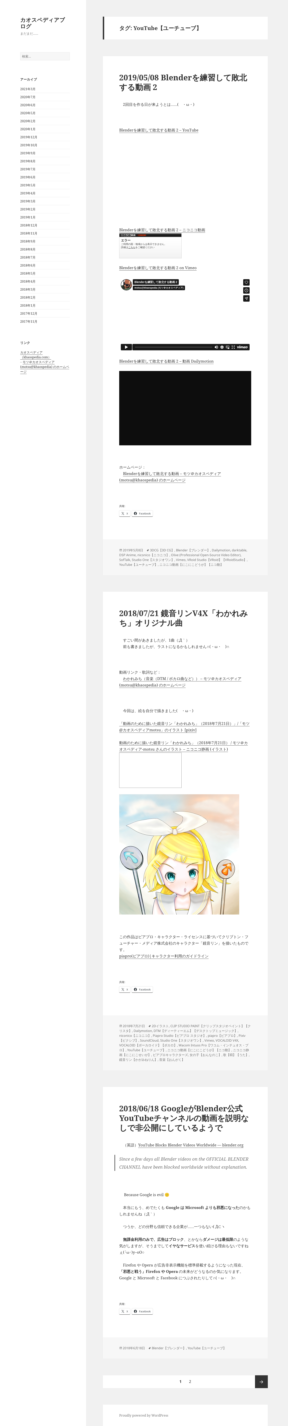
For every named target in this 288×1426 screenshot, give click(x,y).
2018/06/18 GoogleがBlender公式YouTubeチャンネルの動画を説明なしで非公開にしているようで (184, 1118)
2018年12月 (28, 225)
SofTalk (124, 560)
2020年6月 (28, 105)
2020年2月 (28, 121)
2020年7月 (28, 97)
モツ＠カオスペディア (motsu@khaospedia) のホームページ (44, 367)
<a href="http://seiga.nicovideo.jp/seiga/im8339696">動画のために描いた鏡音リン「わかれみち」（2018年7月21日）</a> (150, 770)
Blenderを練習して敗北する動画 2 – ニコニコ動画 (162, 229)
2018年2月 (28, 297)
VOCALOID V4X (227, 1040)
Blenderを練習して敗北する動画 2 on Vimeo (158, 267)
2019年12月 (28, 137)
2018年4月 (28, 281)
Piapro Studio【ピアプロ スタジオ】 (179, 1035)
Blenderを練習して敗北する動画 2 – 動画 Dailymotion (166, 361)
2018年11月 (28, 233)
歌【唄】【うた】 (236, 1055)
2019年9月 (28, 153)
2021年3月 (28, 89)
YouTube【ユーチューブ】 (138, 564)
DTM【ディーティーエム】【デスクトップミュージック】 (196, 1031)
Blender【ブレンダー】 (193, 550)
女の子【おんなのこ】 (206, 1055)
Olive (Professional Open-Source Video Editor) (206, 555)
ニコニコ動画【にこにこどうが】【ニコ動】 (191, 564)
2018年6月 (28, 265)
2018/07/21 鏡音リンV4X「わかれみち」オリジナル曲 (183, 618)
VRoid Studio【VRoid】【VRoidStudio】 (217, 560)
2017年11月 (28, 321)
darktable (239, 550)
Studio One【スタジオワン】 (153, 560)
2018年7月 (28, 257)
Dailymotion (221, 550)
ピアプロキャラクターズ (170, 1055)
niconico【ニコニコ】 (153, 555)
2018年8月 (28, 249)
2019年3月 (28, 201)
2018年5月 (28, 273)
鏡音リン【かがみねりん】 (138, 1059)
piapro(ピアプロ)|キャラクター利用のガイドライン (164, 956)
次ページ (261, 1381)
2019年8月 (28, 161)
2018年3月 (28, 289)
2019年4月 (28, 193)
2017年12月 (28, 313)
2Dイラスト (160, 1026)
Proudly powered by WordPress (143, 1415)
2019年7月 (28, 169)
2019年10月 (28, 145)
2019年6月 (28, 177)
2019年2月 (28, 209)
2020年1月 (28, 129)
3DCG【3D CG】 (162, 550)
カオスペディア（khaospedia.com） (35, 354)
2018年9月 (28, 241)
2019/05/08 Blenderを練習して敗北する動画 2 (183, 82)
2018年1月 (28, 305)
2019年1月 (28, 217)
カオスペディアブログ (42, 23)
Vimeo (181, 560)
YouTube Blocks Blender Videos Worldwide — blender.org (190, 1145)
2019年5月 (28, 185)
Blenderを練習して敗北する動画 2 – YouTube (158, 130)
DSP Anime (127, 555)
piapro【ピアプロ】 (222, 1035)
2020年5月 (28, 113)
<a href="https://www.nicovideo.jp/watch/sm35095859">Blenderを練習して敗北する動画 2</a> (150, 245)
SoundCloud (149, 1040)
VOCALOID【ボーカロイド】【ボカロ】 (148, 1045)
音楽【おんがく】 (172, 1059)
